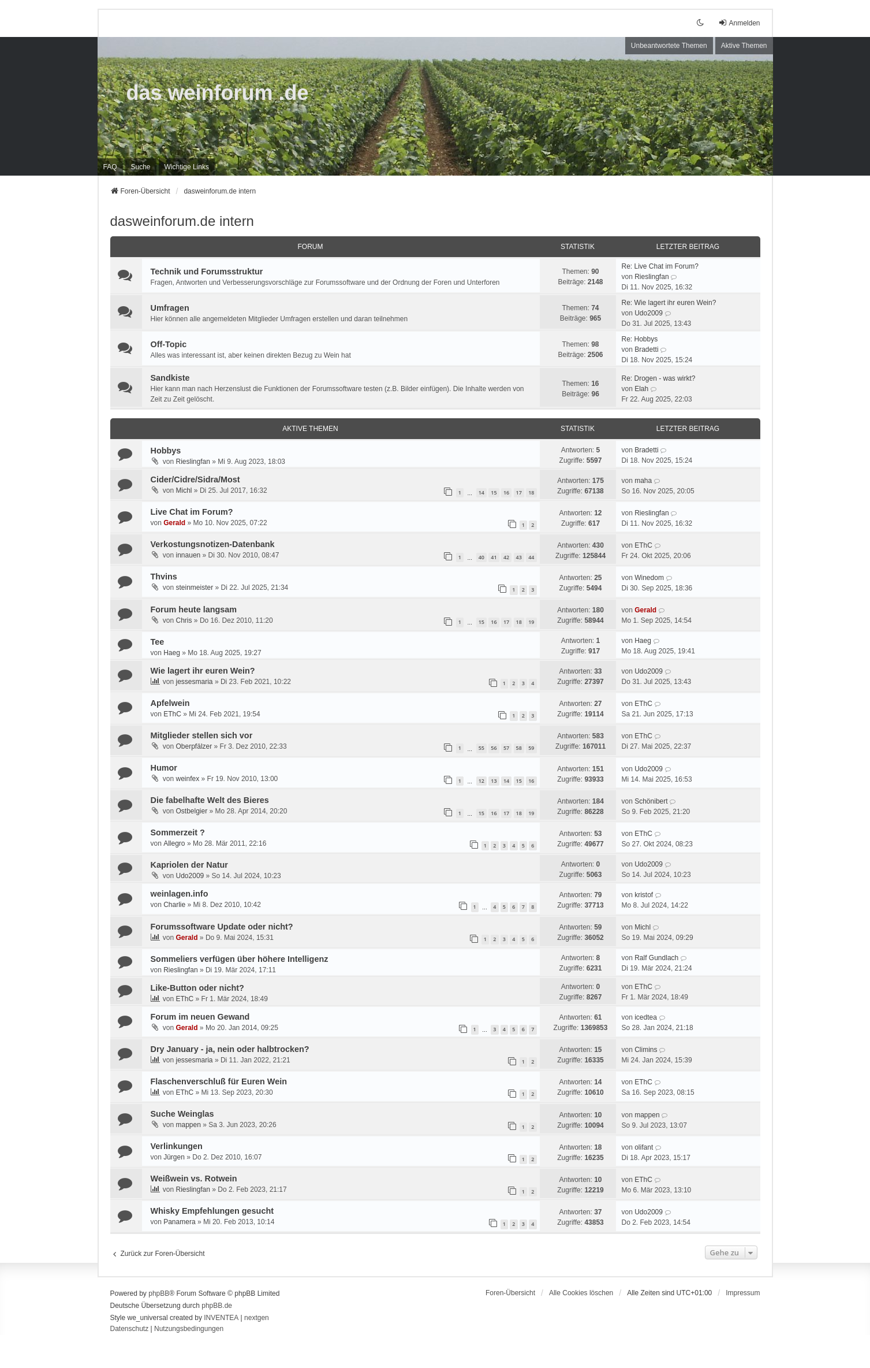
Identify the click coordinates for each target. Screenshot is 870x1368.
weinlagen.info (179, 893)
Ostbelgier (192, 811)
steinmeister (195, 587)
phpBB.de (216, 1306)
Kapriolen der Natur (189, 864)
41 (493, 557)
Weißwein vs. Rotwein (194, 1178)
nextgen (256, 1318)
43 (519, 557)
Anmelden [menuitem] (739, 22)
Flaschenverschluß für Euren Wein (219, 1081)
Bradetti (646, 349)
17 (519, 492)
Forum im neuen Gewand (200, 1016)
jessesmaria (194, 682)
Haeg (171, 653)
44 (531, 557)
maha (643, 481)
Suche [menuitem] (141, 167)
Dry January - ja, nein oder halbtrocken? (230, 1049)
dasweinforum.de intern (182, 221)
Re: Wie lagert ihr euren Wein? (669, 303)
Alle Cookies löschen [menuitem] (581, 1293)
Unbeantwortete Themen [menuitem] (669, 46)
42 (506, 557)
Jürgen (174, 1157)
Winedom (649, 578)
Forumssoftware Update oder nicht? (222, 926)
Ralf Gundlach (656, 958)
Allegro (174, 843)
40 (481, 557)
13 (493, 781)
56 (493, 748)
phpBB (158, 1293)
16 (506, 492)
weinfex (188, 779)
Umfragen (170, 308)
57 (506, 748)
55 (481, 748)
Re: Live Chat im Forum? (660, 266)
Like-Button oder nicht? (197, 987)
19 (531, 622)
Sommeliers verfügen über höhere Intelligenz (239, 959)
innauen (188, 555)
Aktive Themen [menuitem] (744, 46)
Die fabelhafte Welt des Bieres (210, 800)
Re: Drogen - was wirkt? (659, 378)
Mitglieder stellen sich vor (202, 735)
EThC (643, 545)
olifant (643, 1147)
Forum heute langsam (194, 609)
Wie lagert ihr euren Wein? (203, 670)
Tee (158, 641)
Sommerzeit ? (178, 832)
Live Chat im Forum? (192, 511)
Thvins (164, 576)
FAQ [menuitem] (110, 167)
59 (531, 748)
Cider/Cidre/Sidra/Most (195, 479)
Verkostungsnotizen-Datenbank (213, 544)
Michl (184, 490)
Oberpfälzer (194, 746)
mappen (188, 1125)
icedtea (645, 1017)
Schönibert (650, 801)
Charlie (174, 905)
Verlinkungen (177, 1146)
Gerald (174, 523)
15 (493, 492)
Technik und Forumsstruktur (207, 271)
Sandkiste (170, 377)
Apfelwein (170, 703)
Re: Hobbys (640, 339)
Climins (645, 1050)
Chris (184, 620)
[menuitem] (187, 167)
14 (481, 492)
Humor (164, 767)
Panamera (179, 1222)
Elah (641, 389)
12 (481, 781)
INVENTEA (221, 1318)
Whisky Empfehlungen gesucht (212, 1210)
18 (531, 492)
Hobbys (166, 450)
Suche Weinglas (182, 1113)
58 (519, 748)
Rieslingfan (651, 277)
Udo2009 (648, 313)
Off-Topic (169, 344)
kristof (643, 895)
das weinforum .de (217, 93)
